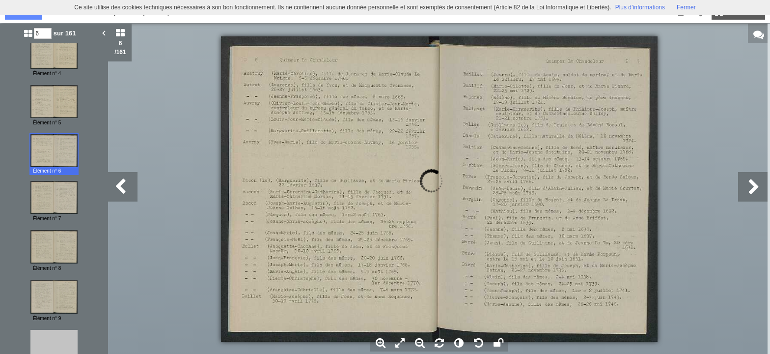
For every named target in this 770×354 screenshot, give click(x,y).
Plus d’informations (640, 7)
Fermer (686, 7)
